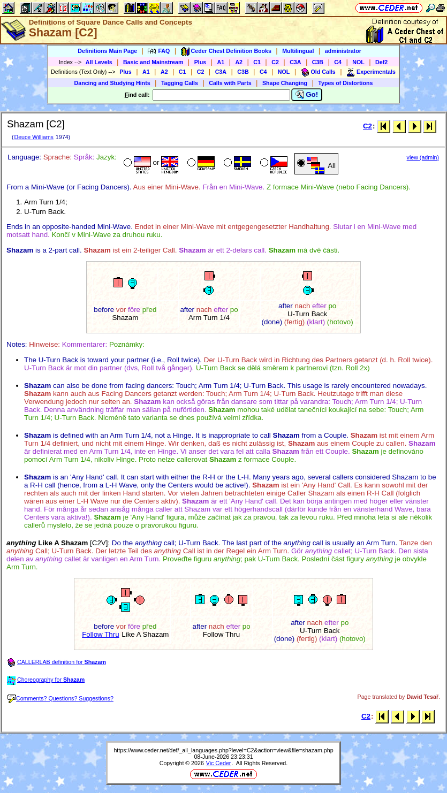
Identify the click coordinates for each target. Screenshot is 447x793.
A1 (221, 62)
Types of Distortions (345, 83)
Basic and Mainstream (153, 62)
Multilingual (298, 51)
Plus (200, 62)
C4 (338, 62)
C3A (295, 62)
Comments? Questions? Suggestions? (60, 698)
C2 (275, 62)
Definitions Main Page (107, 51)
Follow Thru (100, 634)
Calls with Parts (230, 83)
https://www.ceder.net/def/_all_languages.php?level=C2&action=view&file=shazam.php (223, 750)
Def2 (381, 62)
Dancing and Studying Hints (112, 83)
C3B (317, 62)
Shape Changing (284, 83)
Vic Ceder (218, 763)
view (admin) (423, 157)
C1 (257, 62)
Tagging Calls (179, 83)
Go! (307, 94)
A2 (239, 62)
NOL (358, 62)
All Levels (99, 62)
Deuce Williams (33, 137)
